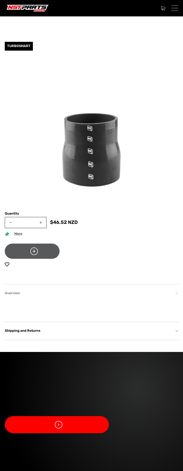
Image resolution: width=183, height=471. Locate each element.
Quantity (12, 214)
